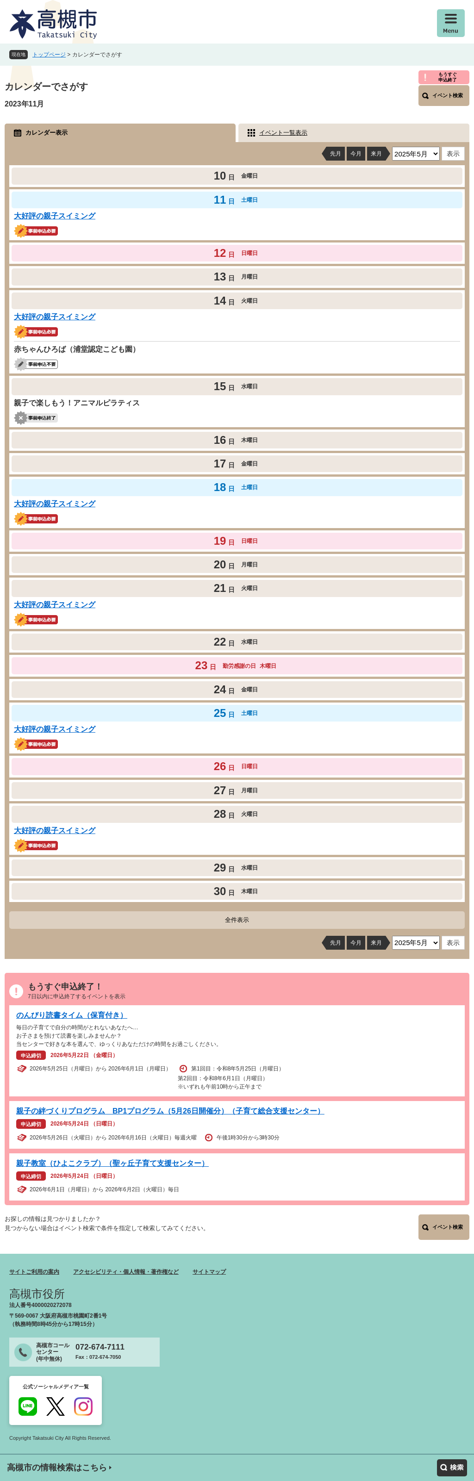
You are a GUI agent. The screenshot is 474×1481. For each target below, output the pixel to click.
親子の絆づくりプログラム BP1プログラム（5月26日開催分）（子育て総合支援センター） (170, 1111)
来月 (376, 153)
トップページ (49, 54)
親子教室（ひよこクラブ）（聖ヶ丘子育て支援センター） (112, 1163)
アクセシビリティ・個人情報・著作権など (126, 1272)
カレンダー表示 (46, 132)
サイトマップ (209, 1272)
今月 (356, 153)
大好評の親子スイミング (54, 216)
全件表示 (237, 919)
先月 (335, 153)
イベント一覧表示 (283, 132)
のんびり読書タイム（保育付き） (71, 1015)
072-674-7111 (100, 1347)
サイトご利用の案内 (34, 1272)
